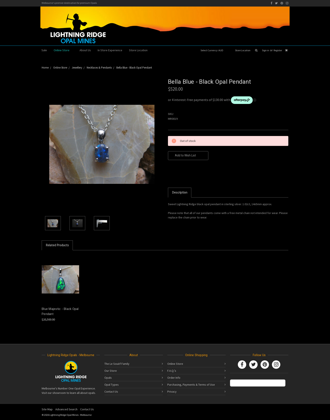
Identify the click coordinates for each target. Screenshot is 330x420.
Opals (108, 378)
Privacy (172, 391)
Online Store (63, 50)
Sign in (265, 50)
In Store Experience (110, 50)
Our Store (110, 371)
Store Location (242, 50)
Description (179, 192)
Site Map (47, 409)
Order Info (173, 378)
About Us (85, 50)
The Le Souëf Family (116, 364)
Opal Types (111, 384)
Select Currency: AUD (213, 50)
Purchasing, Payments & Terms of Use (191, 384)
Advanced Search (66, 409)
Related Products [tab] (57, 245)
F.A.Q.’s (171, 371)
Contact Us (111, 391)
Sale (44, 50)
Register (278, 50)
